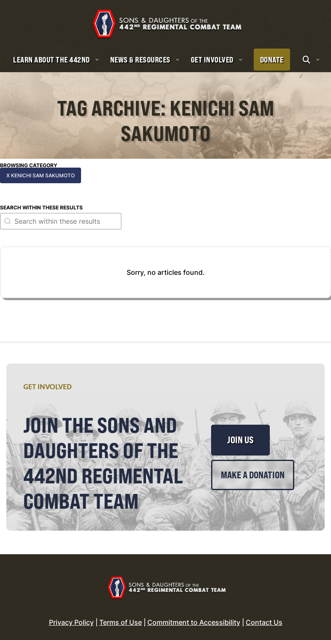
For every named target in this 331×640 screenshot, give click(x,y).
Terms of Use (120, 616)
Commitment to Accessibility (193, 616)
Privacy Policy (71, 616)
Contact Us (264, 616)
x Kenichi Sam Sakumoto (40, 168)
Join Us (240, 433)
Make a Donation (253, 468)
